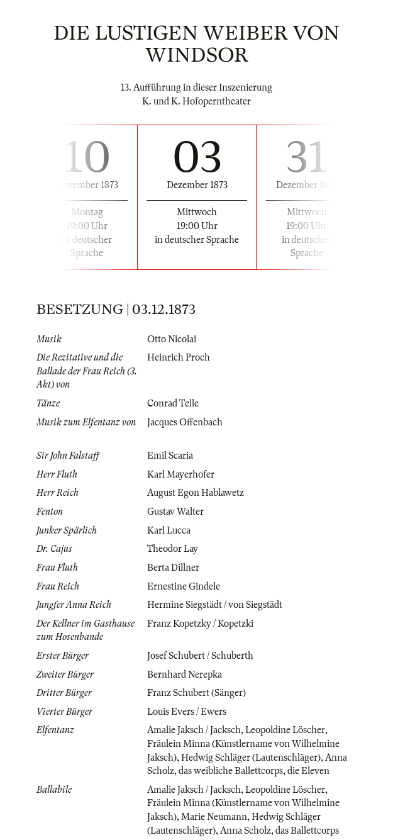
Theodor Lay (172, 549)
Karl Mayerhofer (180, 474)
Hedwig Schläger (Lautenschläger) (251, 758)
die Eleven (308, 771)
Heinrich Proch (178, 357)
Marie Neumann (214, 817)
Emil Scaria (170, 456)
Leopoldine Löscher (285, 730)
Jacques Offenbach (185, 422)
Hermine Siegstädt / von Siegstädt (214, 605)
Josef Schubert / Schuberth (200, 656)
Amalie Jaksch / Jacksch (194, 730)
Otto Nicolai (171, 339)
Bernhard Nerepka (184, 674)
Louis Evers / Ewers (186, 712)
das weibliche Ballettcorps (231, 771)
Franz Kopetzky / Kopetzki (200, 624)
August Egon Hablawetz (195, 493)
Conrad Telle (173, 403)
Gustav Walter (175, 512)
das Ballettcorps (307, 831)
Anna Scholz (245, 831)
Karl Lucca (169, 530)
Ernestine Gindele (183, 586)
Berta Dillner (173, 568)
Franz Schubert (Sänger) (196, 693)
